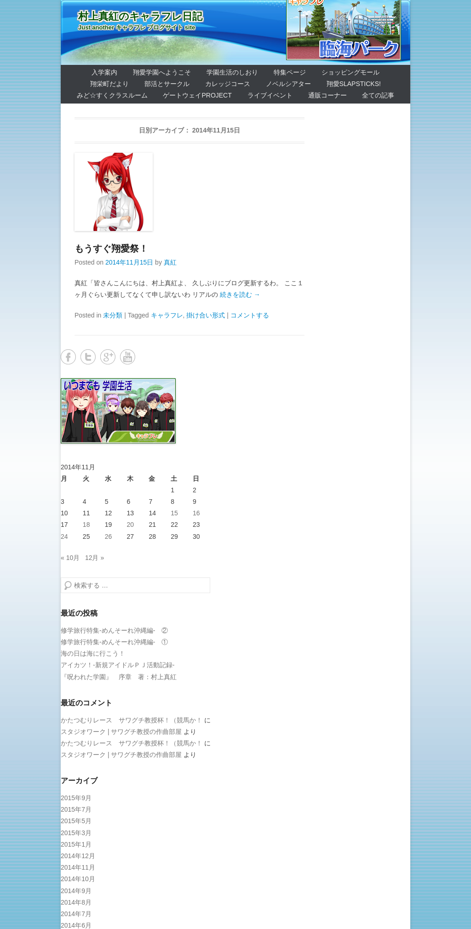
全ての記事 (378, 95)
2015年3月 (76, 833)
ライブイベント (270, 95)
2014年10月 (78, 879)
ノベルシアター (288, 83)
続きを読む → (240, 294)
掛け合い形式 (205, 315)
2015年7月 (76, 809)
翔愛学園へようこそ (162, 72)
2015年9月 (76, 798)
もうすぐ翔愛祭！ (111, 248)
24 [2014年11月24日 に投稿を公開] (64, 536)
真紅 (170, 262)
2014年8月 (76, 902)
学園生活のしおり (232, 72)
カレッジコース (227, 83)
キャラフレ (167, 315)
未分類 (112, 315)
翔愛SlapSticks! (354, 83)
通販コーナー (327, 95)
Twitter (88, 356)
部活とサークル (167, 83)
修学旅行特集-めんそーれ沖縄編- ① (114, 642)
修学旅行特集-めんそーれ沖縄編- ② (114, 630)
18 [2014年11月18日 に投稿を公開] (86, 524)
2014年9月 (76, 890)
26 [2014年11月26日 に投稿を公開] (108, 536)
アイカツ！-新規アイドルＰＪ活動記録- (117, 665)
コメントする (249, 315)
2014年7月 (76, 913)
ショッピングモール (350, 72)
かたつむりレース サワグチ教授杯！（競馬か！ (131, 720)
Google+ (107, 356)
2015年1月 (76, 844)
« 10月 (70, 557)
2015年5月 (76, 821)
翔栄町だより (109, 83)
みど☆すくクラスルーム (112, 95)
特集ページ (290, 72)
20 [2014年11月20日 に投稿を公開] (130, 524)
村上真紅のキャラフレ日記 (140, 16)
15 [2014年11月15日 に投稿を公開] (174, 513)
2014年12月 (78, 856)
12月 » (94, 557)
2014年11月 (78, 867)
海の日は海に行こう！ (93, 653)
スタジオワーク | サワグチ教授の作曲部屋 (121, 731)
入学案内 (104, 72)
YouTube (127, 356)
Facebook (68, 356)
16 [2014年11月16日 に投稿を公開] (196, 513)
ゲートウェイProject (197, 95)
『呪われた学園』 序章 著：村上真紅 (119, 677)
